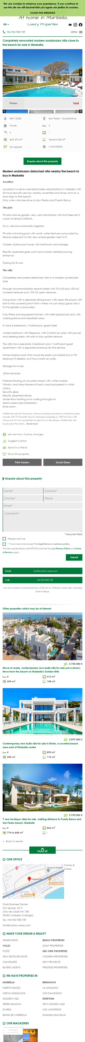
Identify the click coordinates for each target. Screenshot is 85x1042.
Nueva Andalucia (14, 1005)
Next (80, 72)
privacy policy (62, 556)
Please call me (16, 550)
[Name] (22, 503)
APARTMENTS (10, 952)
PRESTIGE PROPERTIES (55, 979)
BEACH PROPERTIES (53, 952)
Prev (4, 72)
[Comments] (42, 533)
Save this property (16, 466)
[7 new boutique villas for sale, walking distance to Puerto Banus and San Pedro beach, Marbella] (42, 812)
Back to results (14, 853)
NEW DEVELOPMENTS (15, 968)
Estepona (48, 1010)
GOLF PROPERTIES (52, 957)
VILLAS (6, 957)
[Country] (22, 510)
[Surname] (63, 503)
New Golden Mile (53, 1016)
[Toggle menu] (71, 32)
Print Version (22, 474)
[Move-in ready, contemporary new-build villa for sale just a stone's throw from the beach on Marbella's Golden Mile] (42, 660)
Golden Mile (11, 1010)
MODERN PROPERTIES (55, 968)
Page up (42, 862)
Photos (13, 103)
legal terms (44, 556)
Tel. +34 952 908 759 (14, 932)
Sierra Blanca (12, 1016)
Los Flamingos (52, 1005)
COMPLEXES (10, 974)
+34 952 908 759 (14, 32)
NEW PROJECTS (51, 974)
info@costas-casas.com (17, 937)
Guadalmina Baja (54, 1027)
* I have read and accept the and (39, 556)
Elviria (7, 1021)
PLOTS (6, 963)
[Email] (42, 517)
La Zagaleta (50, 999)
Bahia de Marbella (15, 1027)
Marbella (9, 994)
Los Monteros (51, 1021)
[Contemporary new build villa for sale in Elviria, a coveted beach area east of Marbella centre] (42, 736)
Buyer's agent (12, 979)
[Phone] (63, 510)
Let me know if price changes (23, 446)
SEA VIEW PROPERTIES (54, 963)
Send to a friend (15, 459)
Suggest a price (15, 452)
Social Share (63, 474)
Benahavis (49, 994)
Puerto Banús (11, 999)
